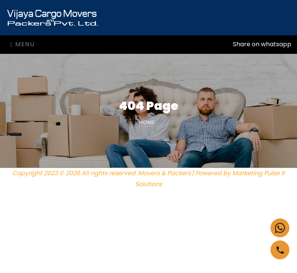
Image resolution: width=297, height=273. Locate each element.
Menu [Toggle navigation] (22, 44)
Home (147, 122)
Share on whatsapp (262, 44)
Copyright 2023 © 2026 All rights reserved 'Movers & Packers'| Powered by (122, 173)
